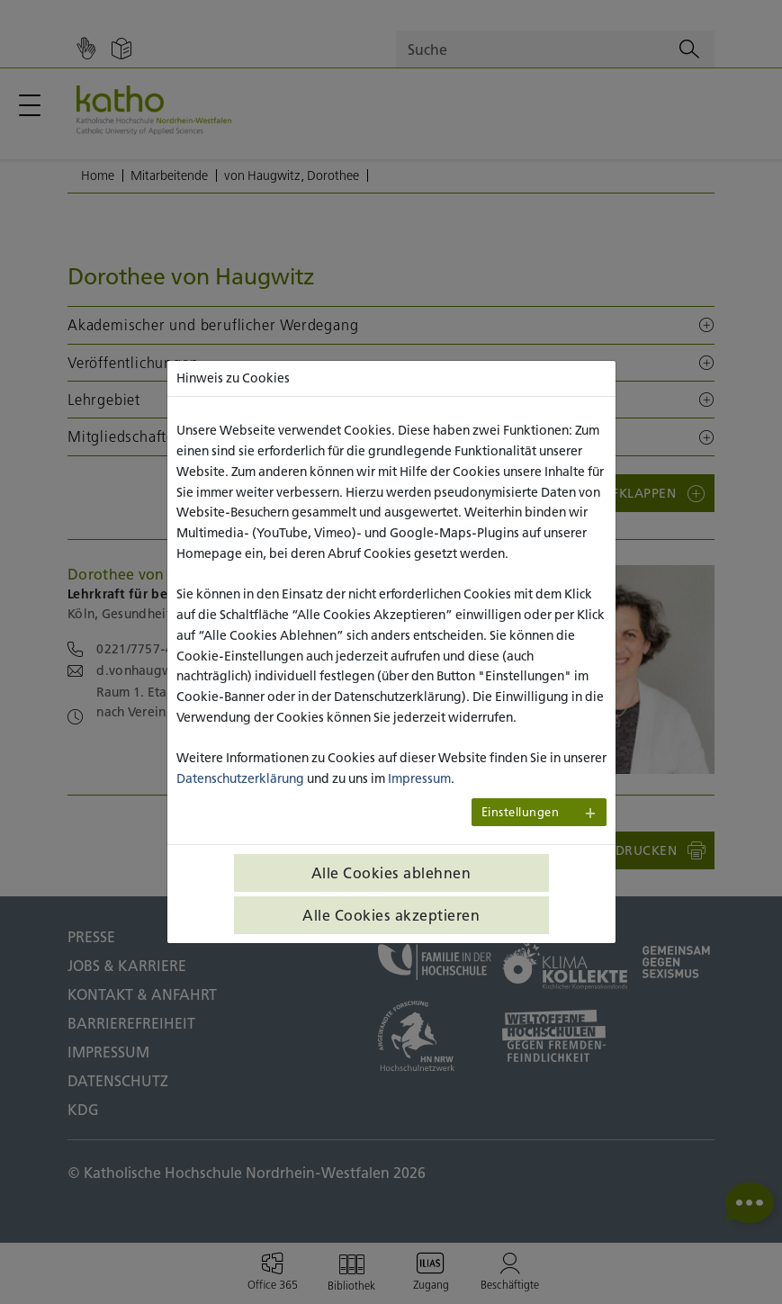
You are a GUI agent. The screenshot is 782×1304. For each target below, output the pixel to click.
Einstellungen (520, 812)
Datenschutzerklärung (240, 778)
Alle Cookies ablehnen (391, 873)
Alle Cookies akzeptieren (391, 915)
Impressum (419, 778)
